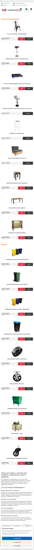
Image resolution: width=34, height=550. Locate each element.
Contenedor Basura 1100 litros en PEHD (17, 408)
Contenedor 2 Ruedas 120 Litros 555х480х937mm (17, 259)
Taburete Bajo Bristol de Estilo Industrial (16, 183)
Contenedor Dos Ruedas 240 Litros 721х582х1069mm (17, 309)
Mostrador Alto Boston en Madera (17, 232)
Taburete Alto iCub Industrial (17, 133)
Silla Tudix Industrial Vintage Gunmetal (17, 34)
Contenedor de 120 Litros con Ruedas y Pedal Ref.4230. (17, 334)
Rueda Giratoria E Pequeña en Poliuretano (17, 458)
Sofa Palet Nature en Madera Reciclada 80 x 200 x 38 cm (17, 83)
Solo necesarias (17, 544)
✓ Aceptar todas (17, 541)
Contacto (21, 9)
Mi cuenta (26, 9)
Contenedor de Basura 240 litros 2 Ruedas (17, 284)
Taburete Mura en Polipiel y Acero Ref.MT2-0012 (17, 58)
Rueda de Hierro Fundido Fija (17, 383)
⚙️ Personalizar (16, 548)
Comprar (29, 38)
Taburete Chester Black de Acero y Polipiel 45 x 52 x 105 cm (17, 108)
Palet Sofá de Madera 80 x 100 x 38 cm (17, 158)
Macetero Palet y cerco (17, 433)
